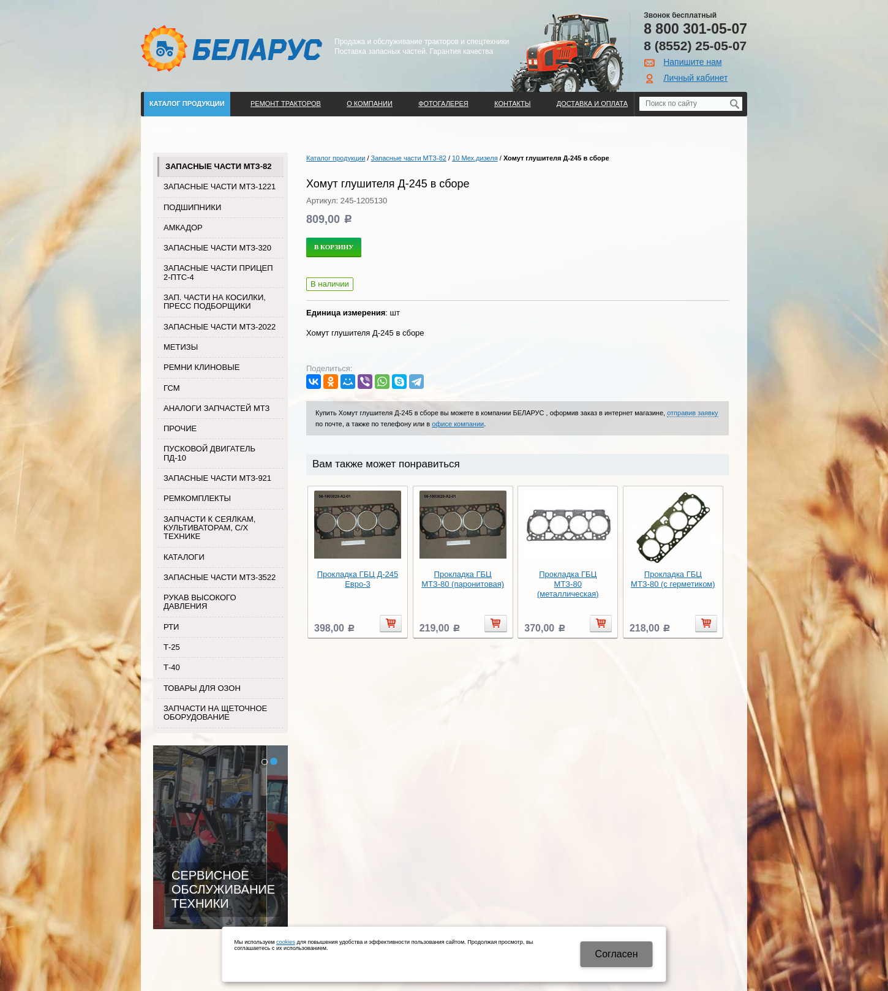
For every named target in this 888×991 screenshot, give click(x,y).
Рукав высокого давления (200, 602)
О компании (370, 103)
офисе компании (458, 424)
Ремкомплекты (197, 498)
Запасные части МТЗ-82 (218, 166)
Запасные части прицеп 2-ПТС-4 (218, 272)
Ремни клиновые (201, 367)
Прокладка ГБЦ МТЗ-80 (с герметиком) (673, 579)
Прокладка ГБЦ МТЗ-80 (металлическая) (568, 584)
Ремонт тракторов (285, 103)
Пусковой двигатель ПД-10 (209, 453)
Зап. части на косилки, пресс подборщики (215, 302)
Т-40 (172, 667)
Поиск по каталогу (185, 128)
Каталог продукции (187, 103)
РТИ (171, 626)
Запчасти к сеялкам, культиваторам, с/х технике (209, 527)
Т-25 (172, 647)
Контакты (512, 103)
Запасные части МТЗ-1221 (220, 186)
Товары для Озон (202, 688)
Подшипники (192, 207)
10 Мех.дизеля (475, 158)
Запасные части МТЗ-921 (217, 478)
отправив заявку (692, 412)
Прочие (180, 428)
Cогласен (616, 954)
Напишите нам (692, 62)
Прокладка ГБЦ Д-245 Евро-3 (357, 579)
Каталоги (184, 557)
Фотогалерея (443, 103)
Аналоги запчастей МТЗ (216, 408)
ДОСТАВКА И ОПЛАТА (592, 103)
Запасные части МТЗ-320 (217, 247)
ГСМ (172, 388)
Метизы (181, 347)
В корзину (333, 247)
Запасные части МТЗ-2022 (220, 326)
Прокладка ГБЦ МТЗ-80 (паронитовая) (462, 579)
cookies (285, 942)
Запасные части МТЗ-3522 (220, 577)
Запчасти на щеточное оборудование (215, 713)
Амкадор (183, 227)
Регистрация (603, 128)
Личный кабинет (695, 78)
